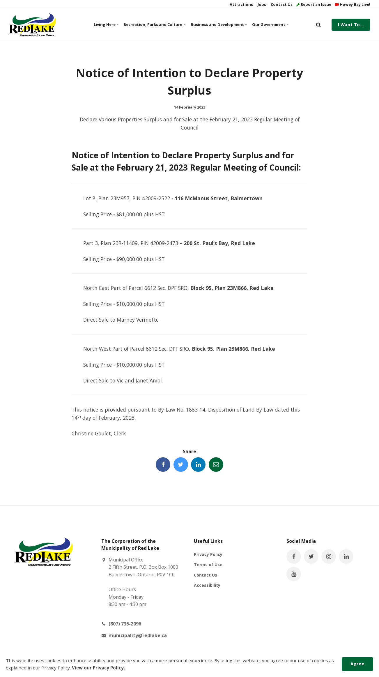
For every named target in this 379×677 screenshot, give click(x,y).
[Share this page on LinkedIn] (198, 464)
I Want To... (351, 24)
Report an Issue (313, 4)
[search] (318, 25)
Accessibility (207, 585)
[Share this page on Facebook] (163, 464)
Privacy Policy (208, 554)
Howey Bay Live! (352, 4)
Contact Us (281, 4)
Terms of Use (208, 564)
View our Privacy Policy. (98, 668)
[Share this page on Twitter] (180, 464)
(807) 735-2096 (125, 624)
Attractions (241, 4)
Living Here (106, 24)
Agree (357, 664)
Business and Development (218, 24)
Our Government (270, 24)
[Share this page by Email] (216, 464)
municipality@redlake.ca (138, 635)
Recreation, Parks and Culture (154, 24)
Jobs (261, 4)
